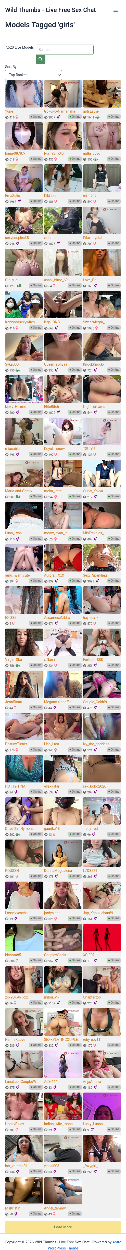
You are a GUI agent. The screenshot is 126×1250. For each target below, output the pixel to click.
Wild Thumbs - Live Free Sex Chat (50, 10)
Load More (63, 1218)
